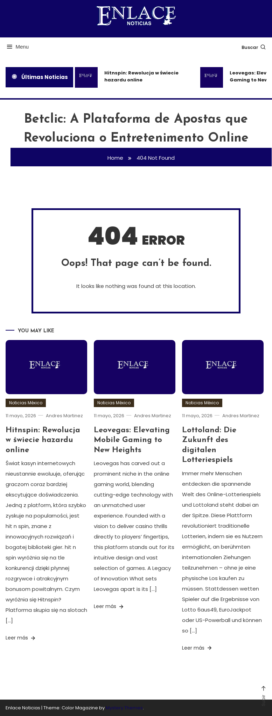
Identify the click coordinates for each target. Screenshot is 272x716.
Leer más (21, 637)
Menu (17, 47)
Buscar (254, 47)
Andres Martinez (64, 415)
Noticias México (25, 403)
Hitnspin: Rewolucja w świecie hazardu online (141, 76)
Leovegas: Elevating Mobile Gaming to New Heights (132, 440)
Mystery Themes (124, 707)
